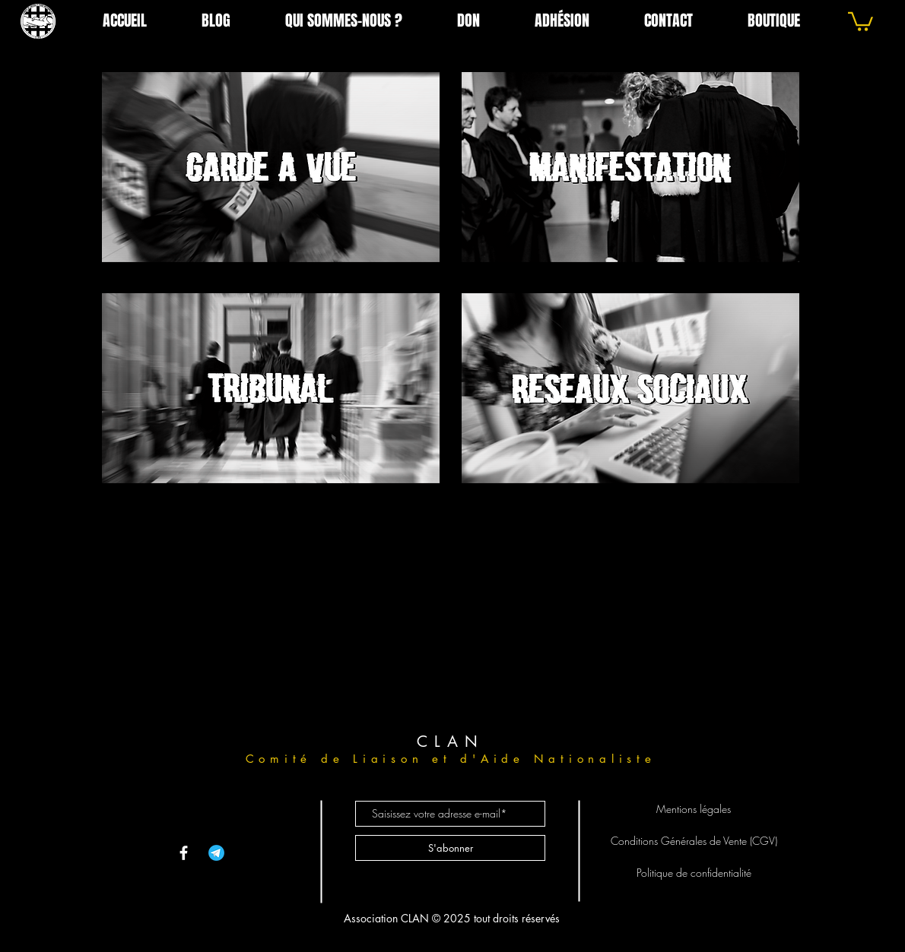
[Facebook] (183, 852)
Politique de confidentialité (694, 872)
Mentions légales (693, 809)
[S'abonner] (450, 848)
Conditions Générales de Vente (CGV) (694, 840)
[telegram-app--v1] (216, 852)
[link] (860, 20)
